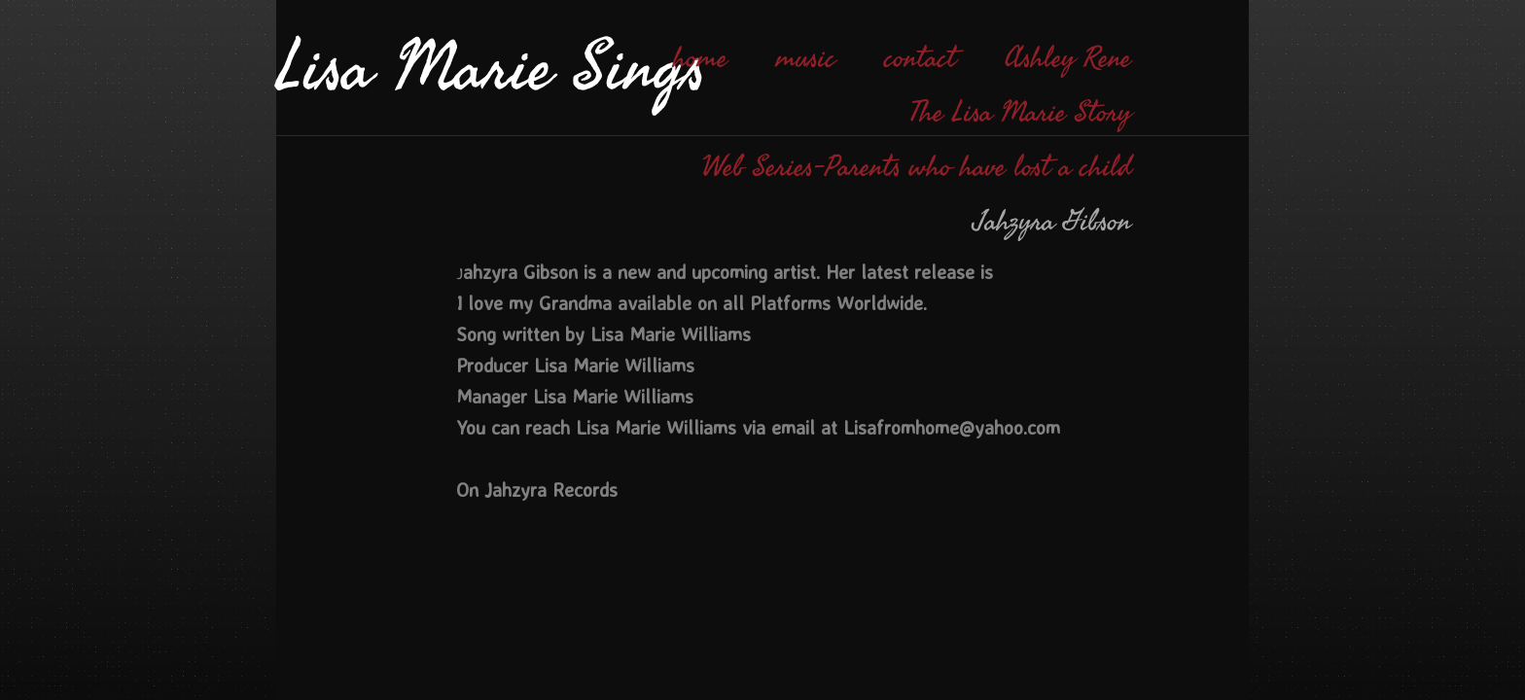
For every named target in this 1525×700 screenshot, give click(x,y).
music (805, 58)
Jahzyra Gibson (1053, 221)
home (700, 58)
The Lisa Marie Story (1020, 112)
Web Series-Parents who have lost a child (916, 167)
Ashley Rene (1068, 58)
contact (920, 58)
